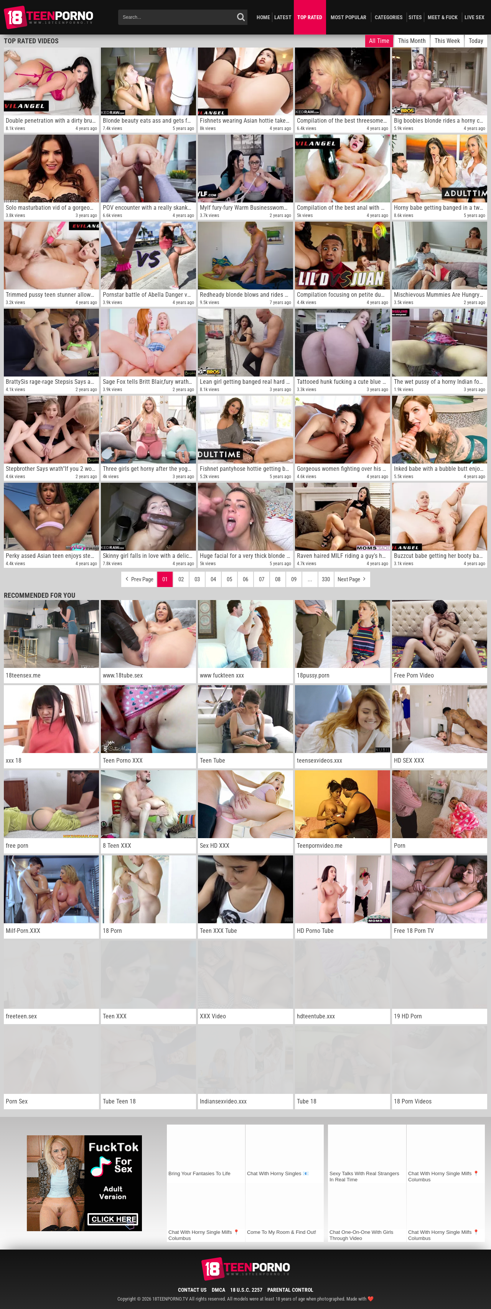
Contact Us (192, 1290)
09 (294, 579)
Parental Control (290, 1290)
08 (277, 579)
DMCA (218, 1290)
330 (326, 579)
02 (181, 579)
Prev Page (138, 577)
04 (213, 579)
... (310, 579)
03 (197, 579)
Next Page (352, 577)
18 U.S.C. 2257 (246, 1290)
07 (261, 579)
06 (245, 579)
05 (229, 579)
